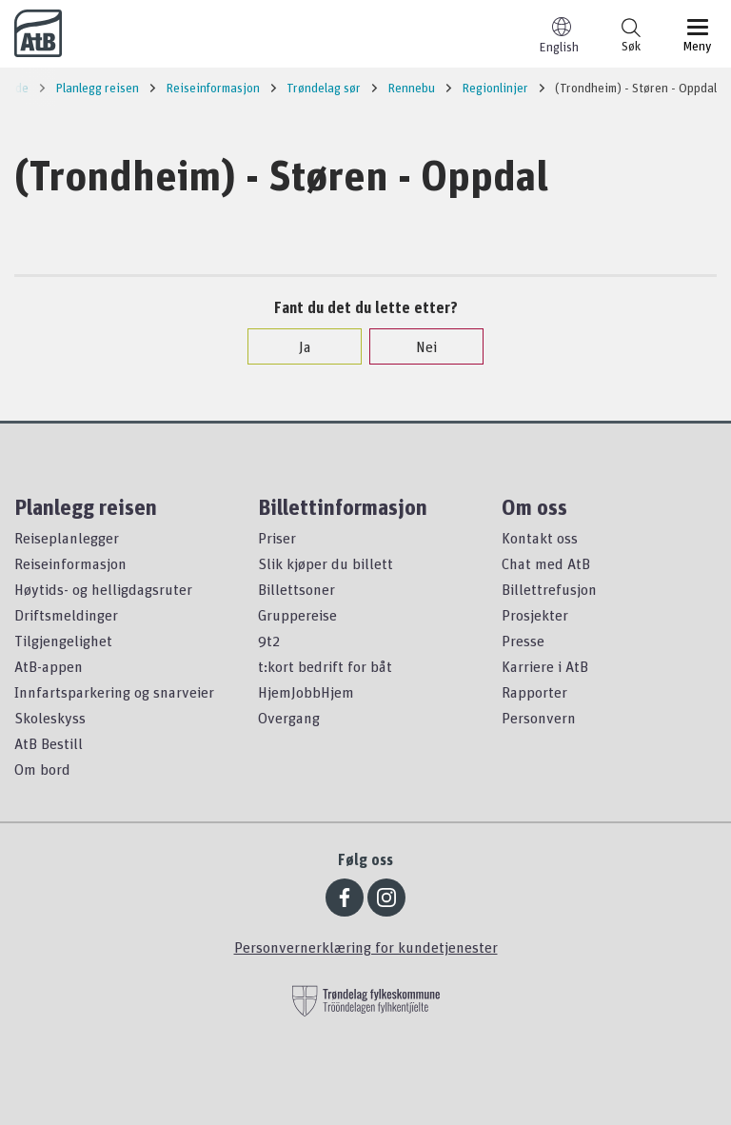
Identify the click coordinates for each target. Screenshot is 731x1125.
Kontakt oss (540, 537)
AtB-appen (48, 666)
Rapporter (534, 691)
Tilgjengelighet (63, 640)
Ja (295, 346)
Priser (277, 537)
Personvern (539, 717)
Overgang (289, 717)
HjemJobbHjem (306, 691)
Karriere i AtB (545, 666)
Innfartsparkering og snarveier (114, 691)
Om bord (42, 769)
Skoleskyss (50, 717)
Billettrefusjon (549, 589)
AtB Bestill (48, 743)
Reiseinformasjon (70, 563)
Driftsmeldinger (66, 614)
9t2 (269, 640)
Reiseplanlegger (66, 537)
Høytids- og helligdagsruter (103, 589)
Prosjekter (535, 614)
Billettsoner (296, 589)
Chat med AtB (546, 563)
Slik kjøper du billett (325, 563)
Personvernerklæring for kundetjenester (366, 947)
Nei (417, 346)
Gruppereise (297, 614)
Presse (523, 640)
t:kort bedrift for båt (325, 666)
